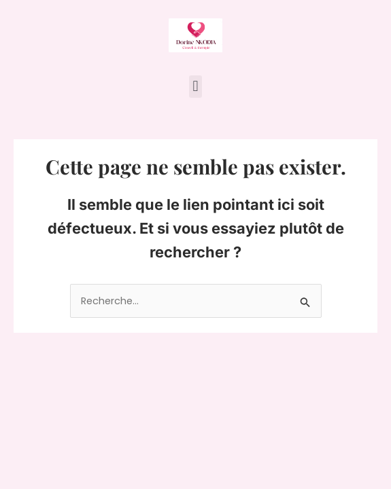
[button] (195, 86)
